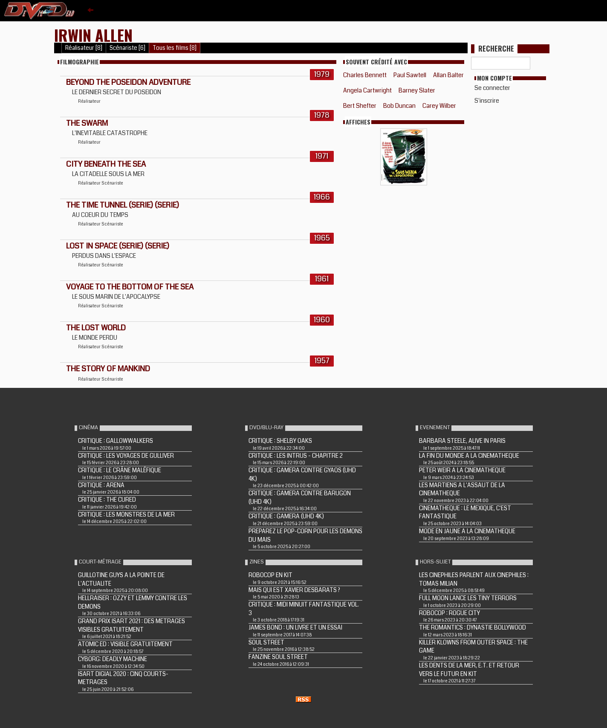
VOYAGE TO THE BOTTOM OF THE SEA (130, 286)
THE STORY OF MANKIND (108, 368)
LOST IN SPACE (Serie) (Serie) (117, 245)
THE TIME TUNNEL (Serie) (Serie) (122, 205)
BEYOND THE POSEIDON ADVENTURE (128, 82)
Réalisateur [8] (83, 48)
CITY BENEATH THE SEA (106, 164)
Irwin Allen (93, 34)
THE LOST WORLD (96, 327)
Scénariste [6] (127, 48)
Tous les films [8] (175, 48)
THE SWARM (87, 123)
